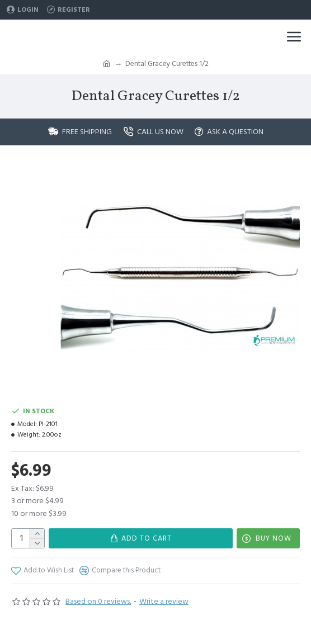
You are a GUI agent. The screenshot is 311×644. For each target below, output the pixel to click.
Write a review (164, 601)
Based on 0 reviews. (98, 601)
